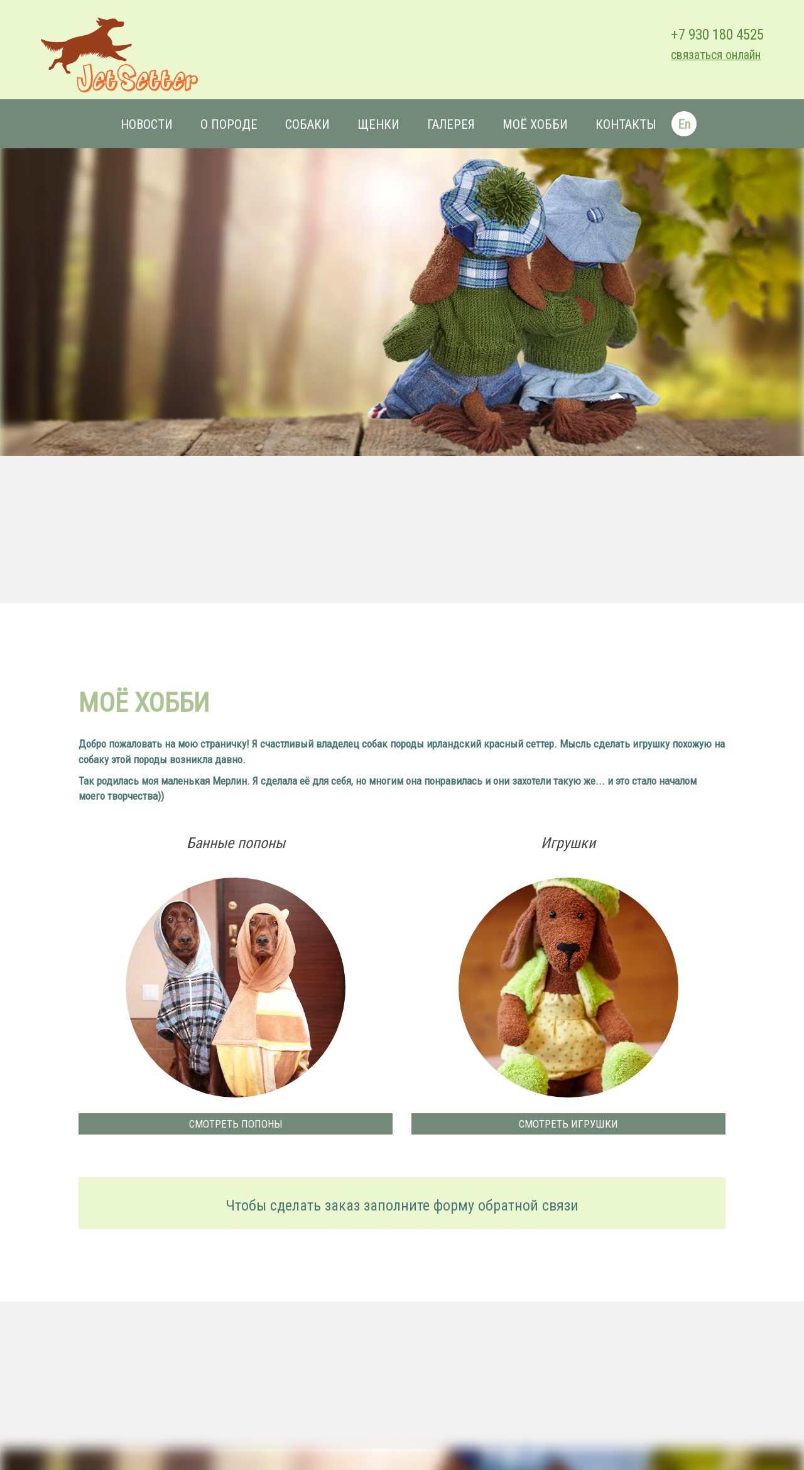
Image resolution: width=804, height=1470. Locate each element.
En (684, 124)
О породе (229, 124)
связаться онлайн (716, 55)
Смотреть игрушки (568, 1124)
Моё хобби (535, 124)
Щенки (378, 124)
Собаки (307, 124)
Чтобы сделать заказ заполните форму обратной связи (402, 1205)
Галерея (451, 124)
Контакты (625, 124)
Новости (147, 124)
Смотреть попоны (236, 1124)
